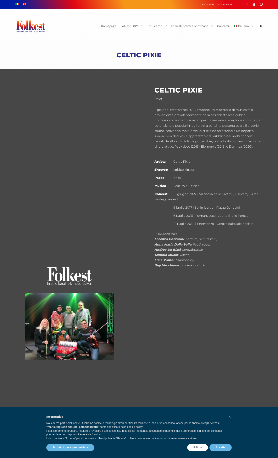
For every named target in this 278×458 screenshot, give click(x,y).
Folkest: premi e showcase (189, 26)
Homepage (108, 26)
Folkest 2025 (130, 26)
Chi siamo (155, 26)
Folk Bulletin (224, 4)
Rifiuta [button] (197, 447)
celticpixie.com (185, 170)
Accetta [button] (220, 447)
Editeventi (208, 4)
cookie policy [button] (134, 426)
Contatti (223, 26)
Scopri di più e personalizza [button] (70, 447)
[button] (230, 417)
